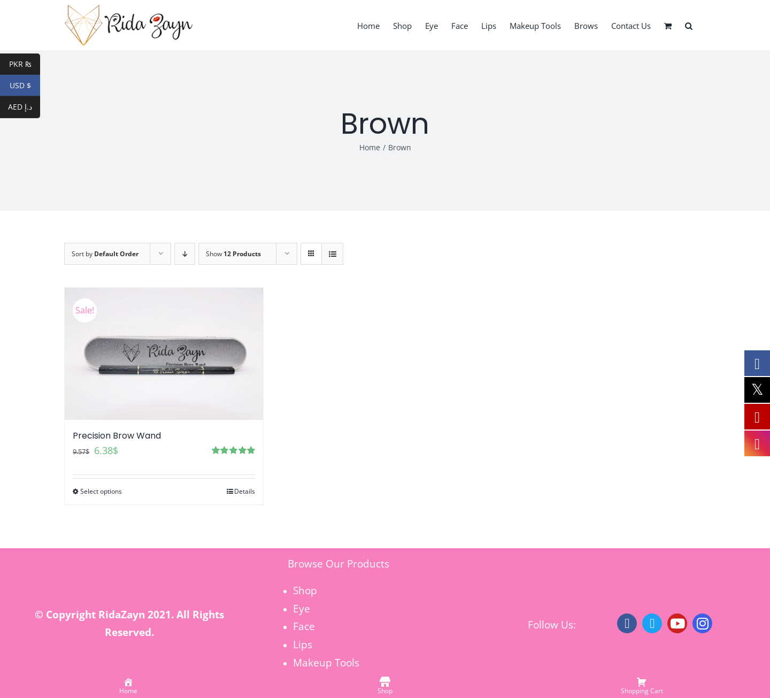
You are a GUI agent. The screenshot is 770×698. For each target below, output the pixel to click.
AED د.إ (24, 107)
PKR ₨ (25, 64)
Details (244, 491)
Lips (302, 644)
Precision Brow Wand (117, 435)
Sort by (105, 253)
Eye (301, 608)
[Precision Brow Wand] (164, 354)
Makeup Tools (326, 662)
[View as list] (332, 253)
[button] (688, 25)
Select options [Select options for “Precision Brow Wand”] (101, 491)
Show (233, 253)
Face (304, 626)
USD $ (25, 85)
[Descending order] (184, 254)
